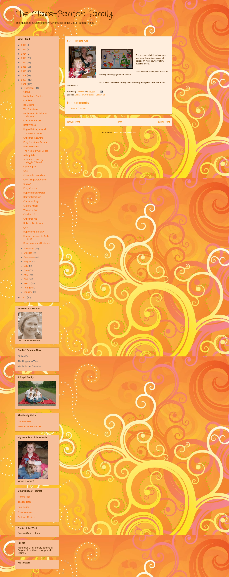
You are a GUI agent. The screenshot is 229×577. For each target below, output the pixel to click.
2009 (24, 75)
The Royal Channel (32, 133)
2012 (24, 62)
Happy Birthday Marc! (34, 192)
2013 (24, 58)
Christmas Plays (31, 201)
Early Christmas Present (35, 142)
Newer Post (73, 122)
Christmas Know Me (33, 138)
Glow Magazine (25, 512)
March (27, 283)
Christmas (90, 95)
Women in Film (30, 210)
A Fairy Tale (29, 155)
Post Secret (23, 507)
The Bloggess (24, 502)
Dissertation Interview (34, 175)
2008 (24, 80)
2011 (24, 67)
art (83, 95)
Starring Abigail (30, 205)
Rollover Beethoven (33, 223)
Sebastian (100, 95)
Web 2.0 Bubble (31, 146)
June (26, 270)
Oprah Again (29, 166)
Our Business (24, 421)
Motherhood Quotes (33, 96)
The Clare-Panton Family (64, 14)
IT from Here (24, 497)
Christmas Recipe (32, 120)
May (26, 274)
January (28, 292)
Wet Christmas (30, 109)
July (26, 266)
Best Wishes (29, 125)
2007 (24, 84)
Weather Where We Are (29, 426)
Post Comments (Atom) (124, 132)
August (27, 261)
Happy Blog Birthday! (33, 231)
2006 (24, 297)
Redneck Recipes (26, 517)
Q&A (25, 227)
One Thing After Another (35, 179)
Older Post (164, 122)
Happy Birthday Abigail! (34, 129)
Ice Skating (28, 105)
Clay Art (27, 184)
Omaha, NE (29, 214)
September (29, 257)
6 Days (26, 92)
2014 (24, 54)
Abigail (77, 95)
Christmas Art (30, 219)
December (29, 88)
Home (119, 122)
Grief (25, 171)
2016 (24, 45)
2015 (24, 49)
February (28, 287)
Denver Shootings (32, 197)
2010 (24, 71)
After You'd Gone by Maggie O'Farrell (33, 161)
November (29, 248)
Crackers (27, 100)
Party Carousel (30, 188)
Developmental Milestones (36, 243)
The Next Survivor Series (35, 151)
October (28, 253)
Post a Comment (79, 108)
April (26, 279)
